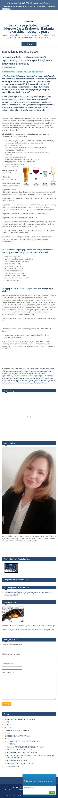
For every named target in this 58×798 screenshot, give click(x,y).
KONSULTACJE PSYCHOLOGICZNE (20, 750)
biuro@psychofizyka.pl (41, 3)
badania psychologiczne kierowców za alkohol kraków (21, 373)
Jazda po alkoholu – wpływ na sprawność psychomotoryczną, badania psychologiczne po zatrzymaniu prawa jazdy (27, 60)
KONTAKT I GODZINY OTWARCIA (17, 730)
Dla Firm (13, 744)
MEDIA (7, 733)
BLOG (7, 722)
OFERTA (8, 739)
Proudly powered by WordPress (16, 795)
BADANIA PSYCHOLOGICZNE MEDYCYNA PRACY (25, 747)
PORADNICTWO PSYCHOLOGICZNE (20, 763)
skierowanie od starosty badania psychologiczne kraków (27, 383)
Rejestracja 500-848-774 (19, 3)
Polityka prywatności (12, 766)
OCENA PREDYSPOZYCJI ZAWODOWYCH (22, 752)
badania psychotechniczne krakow (35, 378)
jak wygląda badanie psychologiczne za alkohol (29, 380)
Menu (28, 44)
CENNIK (7, 725)
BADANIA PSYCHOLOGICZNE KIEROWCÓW (23, 741)
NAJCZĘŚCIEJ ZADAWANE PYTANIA (17, 736)
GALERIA (8, 727)
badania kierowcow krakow (14, 369)
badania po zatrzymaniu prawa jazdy (38, 371)
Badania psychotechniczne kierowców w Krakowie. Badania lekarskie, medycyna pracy (29, 28)
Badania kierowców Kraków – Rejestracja (20, 719)
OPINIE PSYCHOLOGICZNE (17, 760)
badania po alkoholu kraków (35, 369)
